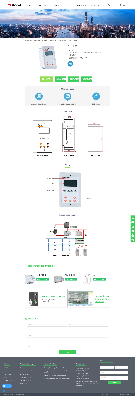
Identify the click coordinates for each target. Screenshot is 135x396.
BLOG (68, 5)
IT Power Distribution (47, 40)
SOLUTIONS (42, 5)
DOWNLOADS (81, 5)
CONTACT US (95, 5)
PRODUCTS (55, 5)
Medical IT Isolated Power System (63, 40)
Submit (67, 352)
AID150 (75, 40)
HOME (29, 5)
